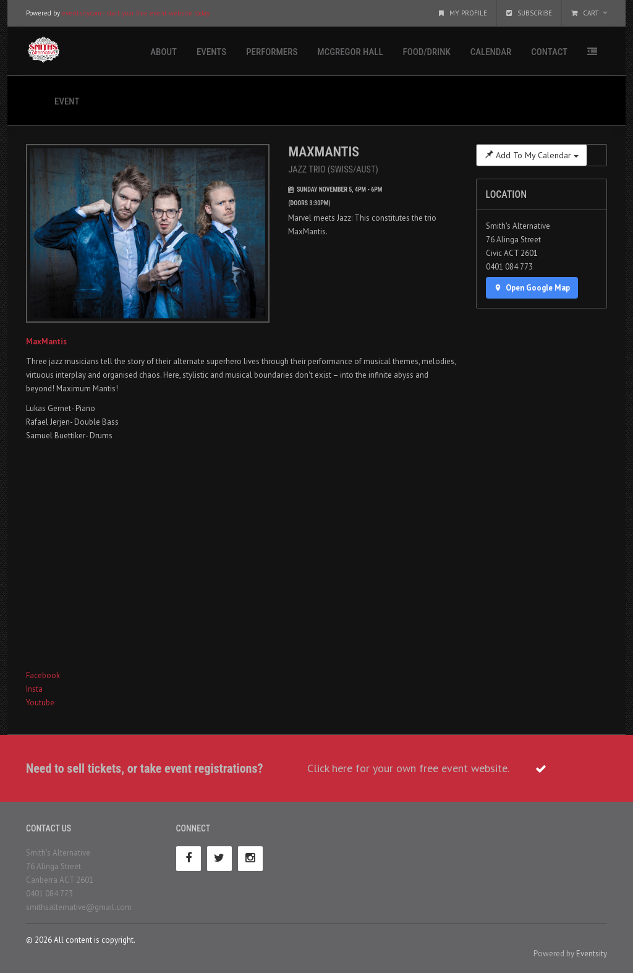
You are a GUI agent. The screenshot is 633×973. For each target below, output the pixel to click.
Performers (271, 51)
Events (211, 51)
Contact (549, 51)
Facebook (43, 675)
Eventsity (591, 953)
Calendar (490, 51)
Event (66, 101)
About (163, 51)
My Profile (463, 13)
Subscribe (529, 13)
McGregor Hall (350, 51)
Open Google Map (532, 288)
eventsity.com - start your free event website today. (136, 13)
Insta (34, 689)
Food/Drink (427, 51)
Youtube (40, 702)
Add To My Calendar (532, 155)
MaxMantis (46, 341)
